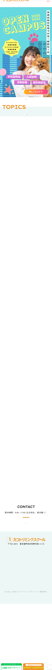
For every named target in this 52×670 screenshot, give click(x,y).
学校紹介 (6, 617)
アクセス (30, 630)
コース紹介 (31, 617)
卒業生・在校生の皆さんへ (14, 640)
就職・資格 (31, 624)
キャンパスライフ (10, 621)
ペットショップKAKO (12, 652)
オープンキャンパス (11, 624)
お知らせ (6, 630)
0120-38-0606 (29, 562)
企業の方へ (7, 644)
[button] (22, 114)
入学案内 (30, 621)
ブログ (5, 634)
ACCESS (27, 583)
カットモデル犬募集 (11, 648)
